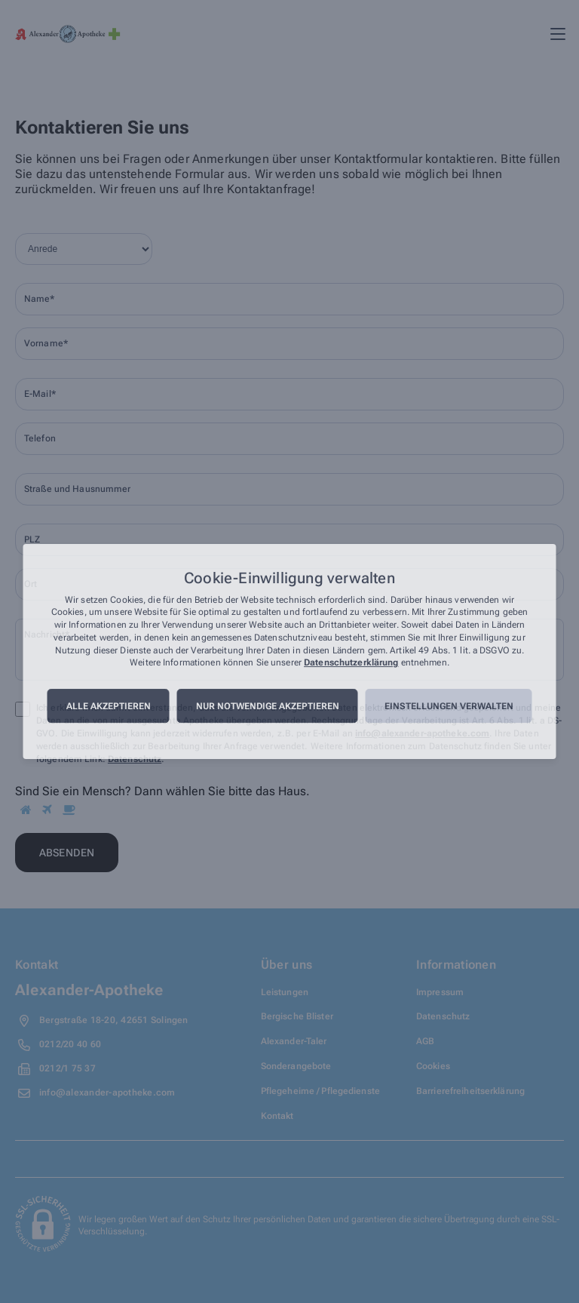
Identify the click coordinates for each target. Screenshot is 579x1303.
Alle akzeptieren (108, 706)
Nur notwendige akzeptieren (267, 706)
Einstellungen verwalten (448, 706)
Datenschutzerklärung (351, 663)
